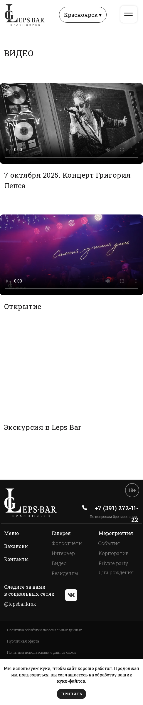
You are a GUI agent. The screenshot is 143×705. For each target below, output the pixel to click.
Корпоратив (114, 553)
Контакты (16, 559)
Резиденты (65, 573)
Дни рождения (116, 572)
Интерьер (63, 553)
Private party (113, 563)
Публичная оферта (23, 641)
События (109, 543)
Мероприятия (116, 533)
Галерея (61, 533)
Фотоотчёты (67, 543)
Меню (11, 533)
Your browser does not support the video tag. (71, 123)
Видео (59, 563)
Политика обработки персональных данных (44, 630)
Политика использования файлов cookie (41, 652)
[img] (128, 13)
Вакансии (16, 546)
